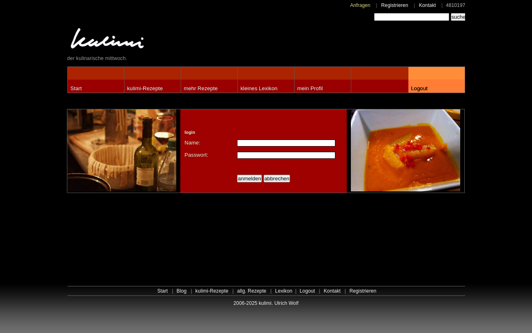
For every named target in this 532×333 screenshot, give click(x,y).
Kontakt (427, 5)
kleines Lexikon (259, 88)
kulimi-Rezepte (145, 88)
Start (76, 88)
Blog (182, 291)
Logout (419, 88)
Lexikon (283, 291)
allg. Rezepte (251, 291)
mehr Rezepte (201, 88)
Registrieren (394, 5)
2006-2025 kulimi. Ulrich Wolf (265, 303)
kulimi (144, 40)
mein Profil (310, 88)
